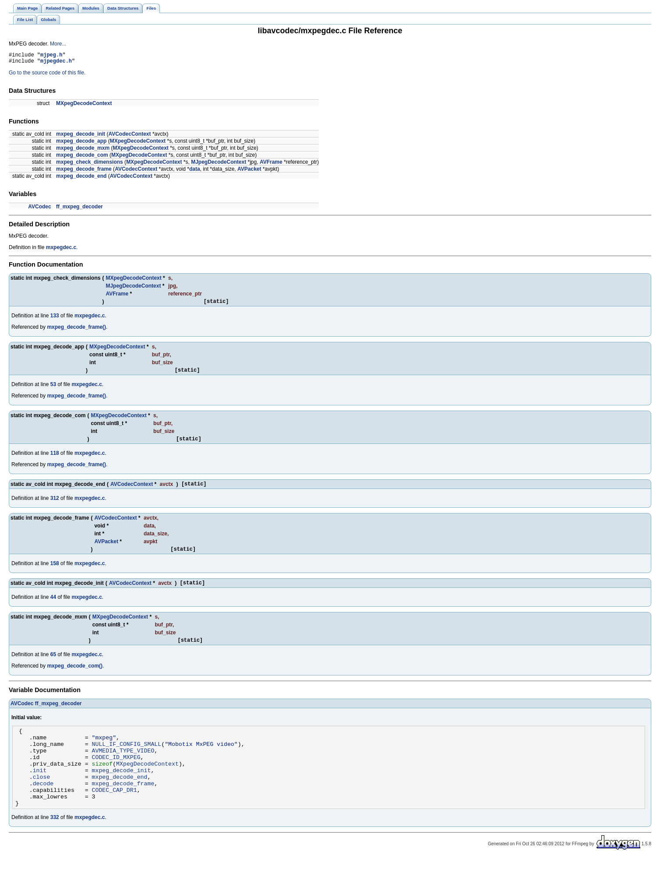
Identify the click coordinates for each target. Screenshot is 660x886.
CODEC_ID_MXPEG (116, 775)
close (41, 799)
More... (58, 44)
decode (43, 807)
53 (53, 390)
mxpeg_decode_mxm (82, 151)
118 (54, 460)
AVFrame (271, 165)
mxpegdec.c (61, 250)
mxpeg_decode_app (81, 144)
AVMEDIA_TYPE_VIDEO (123, 767)
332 (54, 845)
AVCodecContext (129, 137)
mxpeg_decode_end (81, 179)
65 (53, 666)
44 (53, 608)
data (194, 172)
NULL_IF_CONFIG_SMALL (127, 759)
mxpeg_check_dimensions (89, 165)
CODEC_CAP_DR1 (114, 815)
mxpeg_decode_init (80, 137)
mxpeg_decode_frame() (76, 331)
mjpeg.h (51, 56)
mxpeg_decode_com (82, 158)
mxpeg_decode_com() (74, 678)
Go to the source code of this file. (47, 75)
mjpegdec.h (56, 63)
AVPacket (249, 172)
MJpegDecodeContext (218, 165)
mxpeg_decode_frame (84, 172)
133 (54, 319)
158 (54, 573)
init (40, 791)
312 (54, 506)
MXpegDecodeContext (84, 106)
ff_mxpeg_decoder (79, 209)
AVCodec (39, 209)
